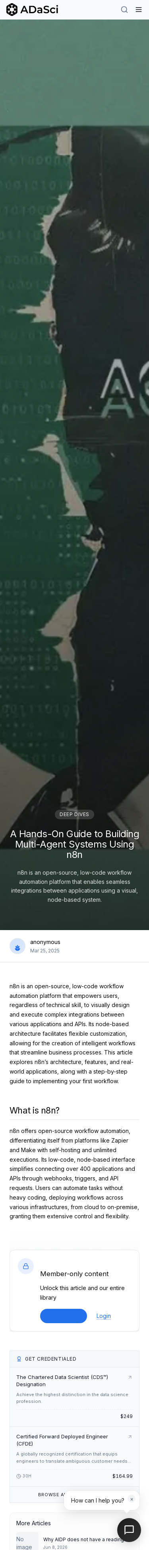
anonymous (45, 941)
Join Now (63, 1315)
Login (104, 1315)
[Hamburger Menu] (139, 10)
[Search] (124, 9)
